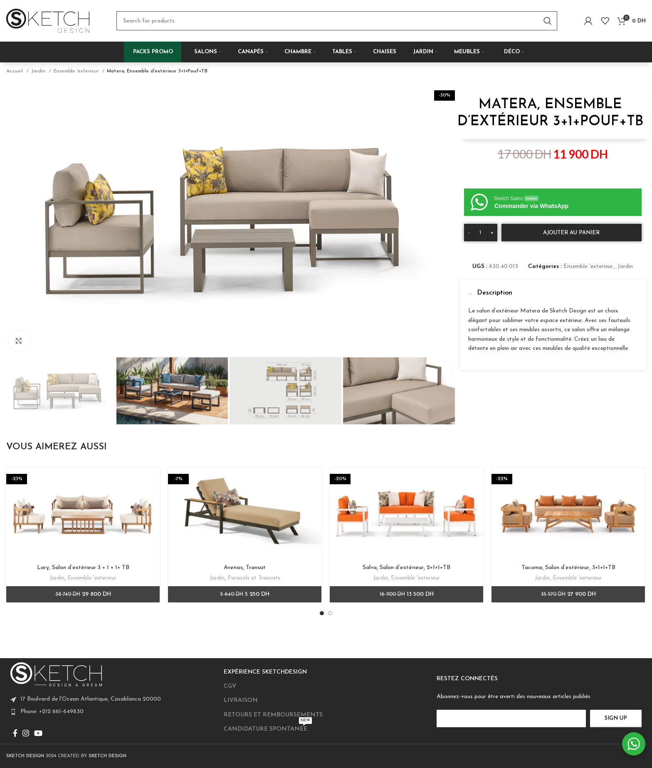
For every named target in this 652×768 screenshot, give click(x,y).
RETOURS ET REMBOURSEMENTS (273, 715)
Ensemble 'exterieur (77, 71)
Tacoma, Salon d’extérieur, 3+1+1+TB (568, 568)
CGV (230, 686)
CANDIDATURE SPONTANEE (268, 727)
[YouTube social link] (38, 733)
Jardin (39, 71)
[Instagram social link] (26, 733)
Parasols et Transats (253, 578)
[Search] (336, 20)
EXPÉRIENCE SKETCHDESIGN (265, 672)
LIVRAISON (241, 700)
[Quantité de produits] (480, 232)
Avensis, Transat (245, 568)
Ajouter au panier (571, 232)
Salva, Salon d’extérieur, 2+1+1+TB (406, 568)
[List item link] (112, 711)
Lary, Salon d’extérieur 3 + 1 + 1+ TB (83, 568)
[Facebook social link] (15, 733)
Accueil (15, 71)
